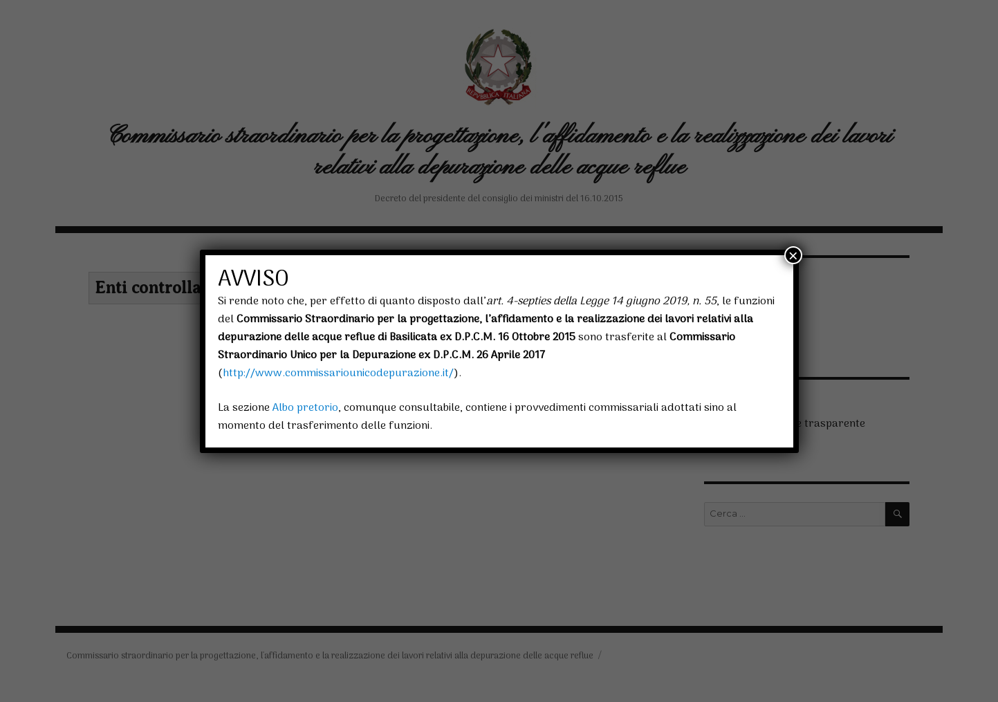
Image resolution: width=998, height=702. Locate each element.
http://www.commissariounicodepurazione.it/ (338, 373)
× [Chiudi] (793, 255)
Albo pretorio (305, 408)
